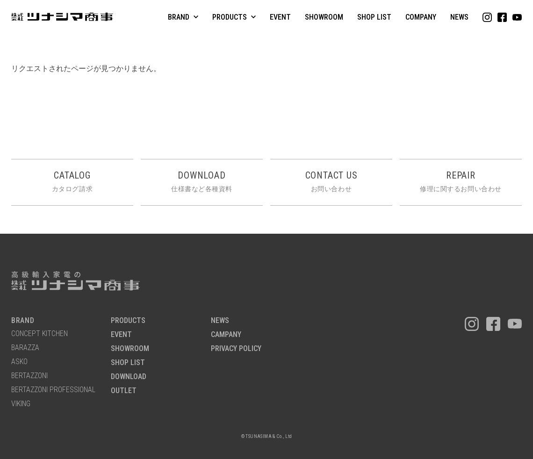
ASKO (19, 362)
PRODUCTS (128, 321)
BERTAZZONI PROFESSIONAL (53, 390)
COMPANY (420, 17)
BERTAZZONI (29, 376)
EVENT (280, 17)
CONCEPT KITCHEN (39, 334)
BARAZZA (25, 348)
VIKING (20, 404)
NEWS (459, 17)
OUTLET (124, 391)
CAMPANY (226, 335)
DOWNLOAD (128, 377)
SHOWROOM (324, 17)
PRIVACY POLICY (236, 349)
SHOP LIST (374, 17)
